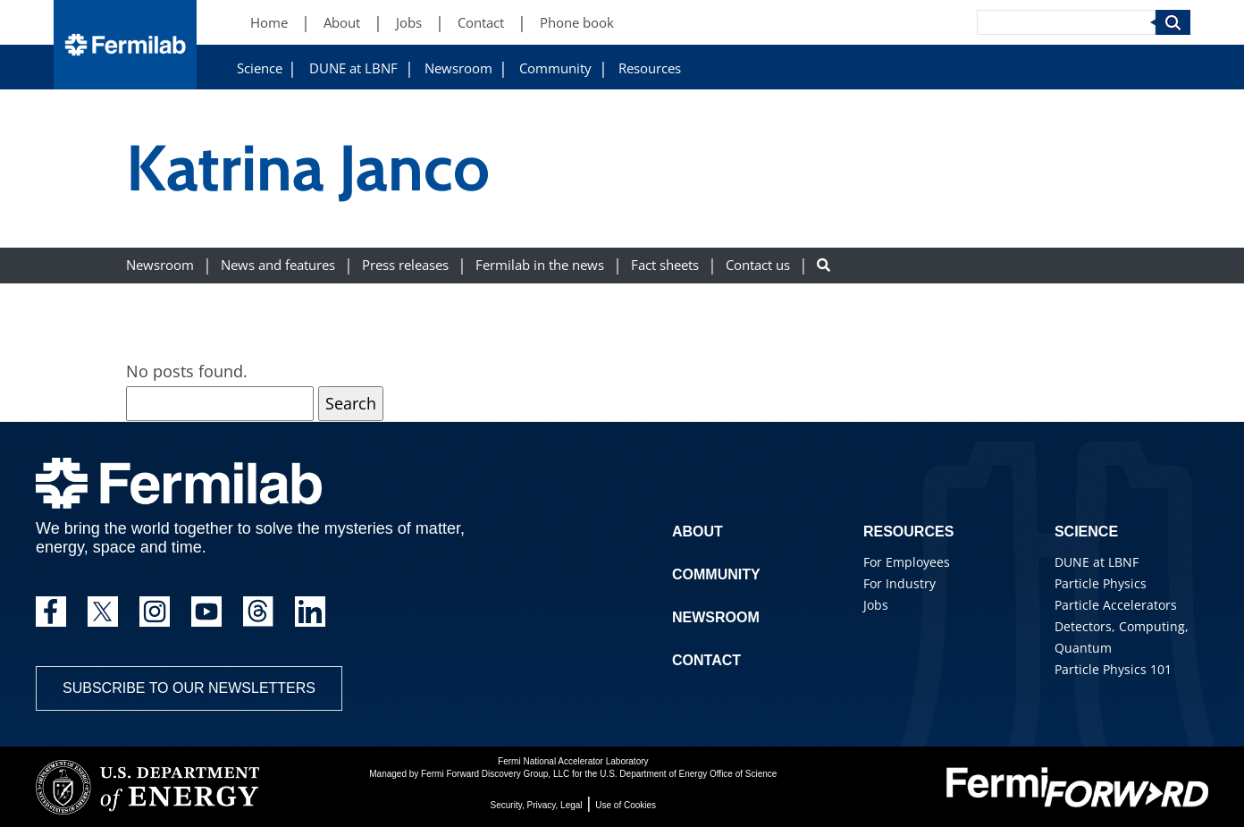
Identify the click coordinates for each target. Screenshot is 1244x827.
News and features (278, 265)
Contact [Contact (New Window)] (481, 23)
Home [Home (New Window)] (269, 23)
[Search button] (823, 265)
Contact (706, 660)
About (697, 531)
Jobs (875, 604)
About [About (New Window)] (342, 23)
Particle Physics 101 (1113, 669)
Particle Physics (1101, 583)
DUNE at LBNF (353, 68)
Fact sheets (665, 265)
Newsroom (458, 68)
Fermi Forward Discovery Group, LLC (495, 774)
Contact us (758, 265)
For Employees (906, 561)
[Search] (1066, 22)
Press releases (405, 265)
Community (555, 68)
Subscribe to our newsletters (189, 688)
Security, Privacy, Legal (537, 805)
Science (259, 68)
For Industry (899, 583)
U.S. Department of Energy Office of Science (688, 774)
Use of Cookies (625, 805)
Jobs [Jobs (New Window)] (409, 23)
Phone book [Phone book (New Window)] (577, 23)
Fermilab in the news (539, 265)
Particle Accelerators (1116, 604)
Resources (649, 68)
